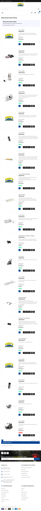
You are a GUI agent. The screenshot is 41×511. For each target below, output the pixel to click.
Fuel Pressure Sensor (24, 174)
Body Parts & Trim (24, 475)
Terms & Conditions (24, 497)
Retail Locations (24, 492)
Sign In (3, 1)
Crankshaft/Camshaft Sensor (26, 235)
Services (2, 497)
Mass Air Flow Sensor (24, 318)
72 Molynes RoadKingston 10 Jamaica (6, 468)
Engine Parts (23, 469)
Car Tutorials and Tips (5, 492)
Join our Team (23, 499)
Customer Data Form (5, 490)
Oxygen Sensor (22, 297)
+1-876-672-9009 (6, 474)
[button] (32, 44)
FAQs (22, 490)
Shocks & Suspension (25, 471)
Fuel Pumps (21, 30)
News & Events (23, 494)
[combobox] (20, 9)
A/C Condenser (22, 338)
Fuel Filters (22, 194)
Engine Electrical (24, 473)
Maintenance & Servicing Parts (26, 467)
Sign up (2, 501)
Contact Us (3, 488)
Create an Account (8, 1)
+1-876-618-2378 (6, 471)
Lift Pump (21, 256)
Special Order (3, 494)
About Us (22, 488)
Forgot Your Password (5, 499)
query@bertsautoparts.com (8, 477)
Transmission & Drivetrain (25, 477)
